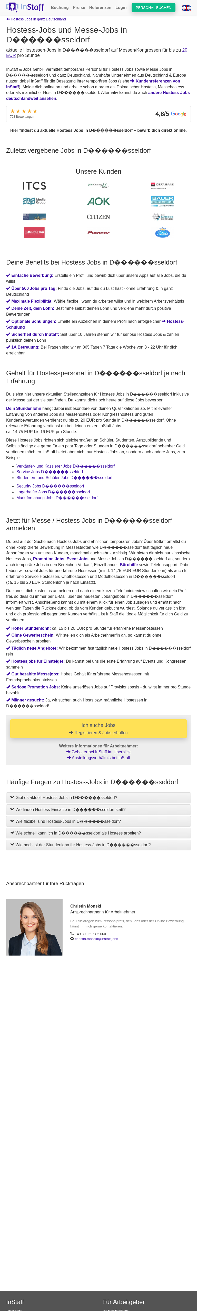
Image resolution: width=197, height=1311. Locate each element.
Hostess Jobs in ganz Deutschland (36, 19)
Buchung (59, 7)
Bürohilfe (129, 565)
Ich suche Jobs (98, 728)
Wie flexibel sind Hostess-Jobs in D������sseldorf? (65, 821)
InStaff (15, 1301)
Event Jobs (77, 559)
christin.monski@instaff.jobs (96, 939)
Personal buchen (153, 8)
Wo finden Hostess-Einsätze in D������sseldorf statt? (68, 809)
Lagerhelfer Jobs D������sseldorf (53, 492)
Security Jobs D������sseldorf (50, 486)
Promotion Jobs (48, 559)
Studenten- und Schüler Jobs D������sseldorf (64, 477)
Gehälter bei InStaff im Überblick (98, 752)
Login (121, 7)
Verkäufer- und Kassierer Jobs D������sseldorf (65, 466)
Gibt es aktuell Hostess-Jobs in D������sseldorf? (63, 798)
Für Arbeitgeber (123, 1301)
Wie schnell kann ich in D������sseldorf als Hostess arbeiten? (75, 833)
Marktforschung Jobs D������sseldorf (57, 498)
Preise (79, 7)
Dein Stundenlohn (23, 408)
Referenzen (100, 7)
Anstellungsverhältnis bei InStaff (98, 758)
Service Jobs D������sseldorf (49, 472)
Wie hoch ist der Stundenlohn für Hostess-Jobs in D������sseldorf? (80, 845)
